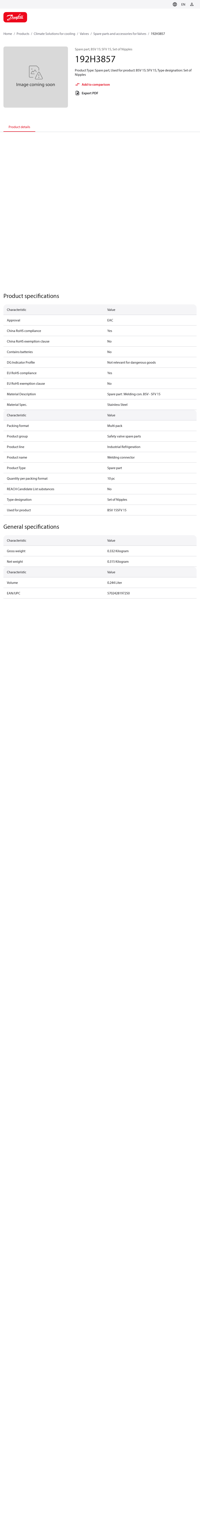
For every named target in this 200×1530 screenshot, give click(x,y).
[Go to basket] (167, 4)
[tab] (19, 126)
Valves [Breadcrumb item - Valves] (84, 33)
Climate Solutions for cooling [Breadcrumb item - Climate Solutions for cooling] (54, 33)
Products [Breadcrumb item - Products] (23, 33)
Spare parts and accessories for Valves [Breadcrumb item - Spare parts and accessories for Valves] (119, 33)
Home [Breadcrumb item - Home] (7, 33)
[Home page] (15, 17)
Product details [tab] (19, 127)
